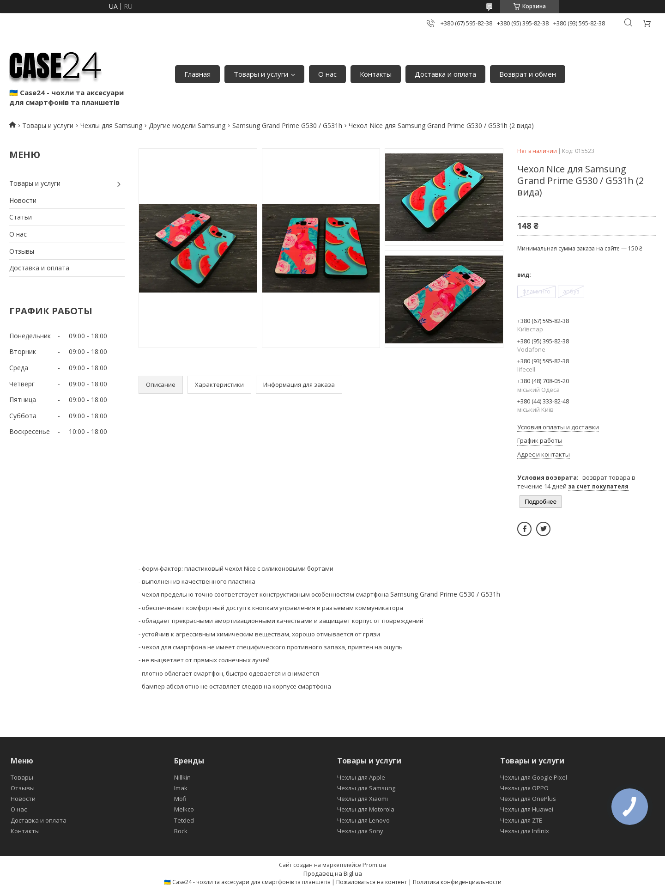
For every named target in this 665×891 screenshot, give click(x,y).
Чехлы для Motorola (365, 809)
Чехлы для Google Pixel (533, 777)
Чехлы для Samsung (111, 125)
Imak (180, 788)
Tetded (184, 820)
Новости (22, 200)
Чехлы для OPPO (524, 788)
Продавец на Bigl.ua (332, 873)
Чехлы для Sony (360, 831)
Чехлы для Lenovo (363, 820)
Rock (180, 831)
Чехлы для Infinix (524, 831)
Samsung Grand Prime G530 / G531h (287, 125)
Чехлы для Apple (361, 777)
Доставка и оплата (445, 74)
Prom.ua (374, 864)
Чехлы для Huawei (526, 809)
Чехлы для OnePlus (528, 798)
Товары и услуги (261, 74)
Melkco (184, 809)
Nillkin (182, 777)
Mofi (180, 798)
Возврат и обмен (527, 74)
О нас (327, 74)
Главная (197, 74)
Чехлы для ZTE (521, 820)
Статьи (20, 217)
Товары (22, 777)
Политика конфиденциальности (457, 882)
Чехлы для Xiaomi (362, 798)
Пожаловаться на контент (371, 882)
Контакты (376, 74)
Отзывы (21, 251)
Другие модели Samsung (187, 125)
